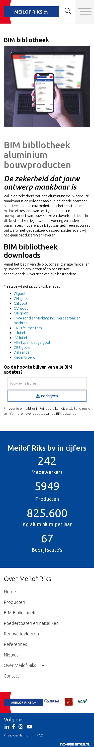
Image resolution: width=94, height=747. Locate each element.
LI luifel (19, 332)
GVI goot (21, 308)
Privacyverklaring (16, 735)
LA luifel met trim (28, 328)
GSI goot (21, 303)
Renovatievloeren (21, 633)
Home (10, 591)
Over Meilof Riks (24, 665)
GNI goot (21, 298)
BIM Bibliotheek (19, 612)
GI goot (20, 293)
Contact (11, 675)
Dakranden (23, 352)
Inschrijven (47, 396)
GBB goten (22, 347)
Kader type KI (25, 357)
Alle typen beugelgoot (32, 342)
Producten (14, 602)
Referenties (15, 644)
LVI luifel (20, 338)
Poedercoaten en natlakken (31, 623)
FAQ (40, 735)
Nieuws (11, 654)
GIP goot (21, 313)
